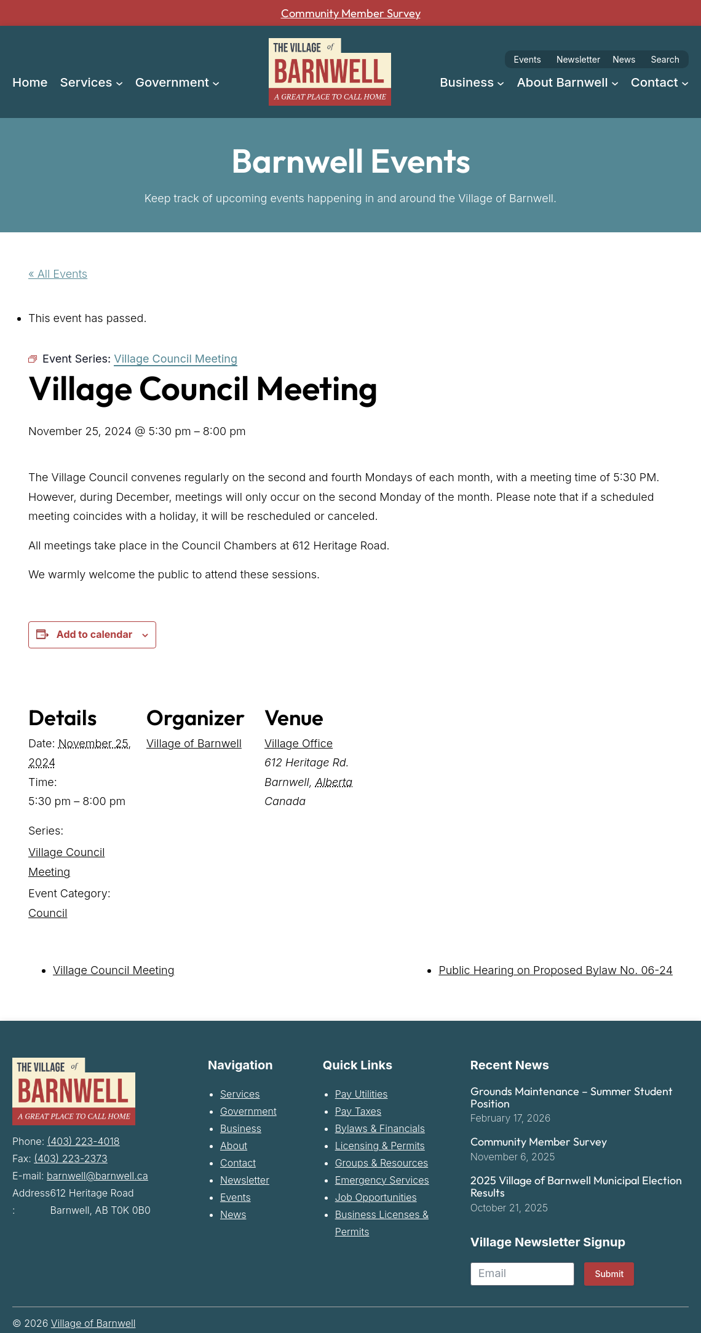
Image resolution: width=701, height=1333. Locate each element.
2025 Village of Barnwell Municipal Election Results (576, 1186)
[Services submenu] (119, 81)
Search (665, 59)
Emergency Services (382, 1179)
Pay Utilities (361, 1093)
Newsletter (578, 59)
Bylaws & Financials (380, 1128)
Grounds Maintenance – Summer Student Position (571, 1097)
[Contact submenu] (685, 81)
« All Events (57, 273)
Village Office (298, 742)
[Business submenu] (500, 81)
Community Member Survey (350, 13)
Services (240, 1093)
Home (30, 82)
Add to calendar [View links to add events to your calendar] (94, 633)
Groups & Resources (382, 1162)
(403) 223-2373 (70, 1157)
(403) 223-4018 (83, 1140)
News (623, 59)
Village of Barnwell (194, 742)
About (233, 1145)
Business (240, 1128)
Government (248, 1110)
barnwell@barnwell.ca (97, 1174)
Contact (238, 1162)
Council (47, 912)
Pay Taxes (358, 1110)
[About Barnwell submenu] (615, 81)
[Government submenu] (216, 81)
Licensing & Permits (380, 1145)
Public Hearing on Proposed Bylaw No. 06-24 (555, 970)
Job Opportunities (376, 1196)
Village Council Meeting (114, 970)
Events (527, 59)
